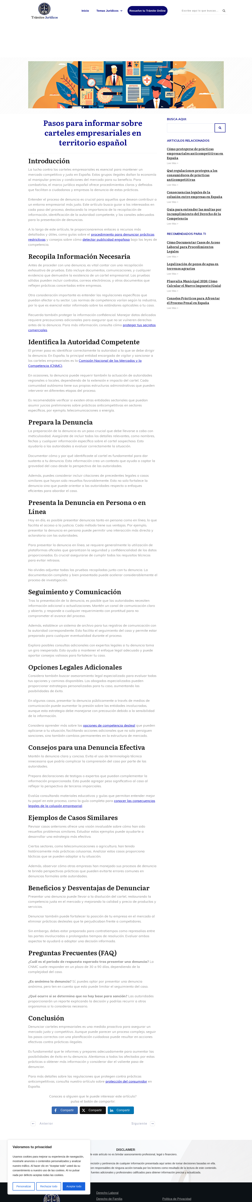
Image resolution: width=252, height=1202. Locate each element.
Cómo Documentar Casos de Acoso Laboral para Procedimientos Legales (193, 210)
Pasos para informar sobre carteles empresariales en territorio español (92, 95)
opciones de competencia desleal (109, 689)
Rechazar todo (48, 1186)
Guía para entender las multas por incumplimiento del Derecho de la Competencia (194, 177)
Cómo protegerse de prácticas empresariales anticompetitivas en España (195, 117)
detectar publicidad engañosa (106, 203)
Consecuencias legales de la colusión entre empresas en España (194, 157)
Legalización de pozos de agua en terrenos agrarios (193, 229)
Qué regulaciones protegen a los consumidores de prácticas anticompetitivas (192, 138)
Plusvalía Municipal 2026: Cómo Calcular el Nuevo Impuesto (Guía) (194, 246)
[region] (49, 1167)
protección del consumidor (126, 1045)
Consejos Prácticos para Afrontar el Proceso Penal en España (193, 263)
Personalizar (23, 1186)
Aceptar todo (73, 1186)
